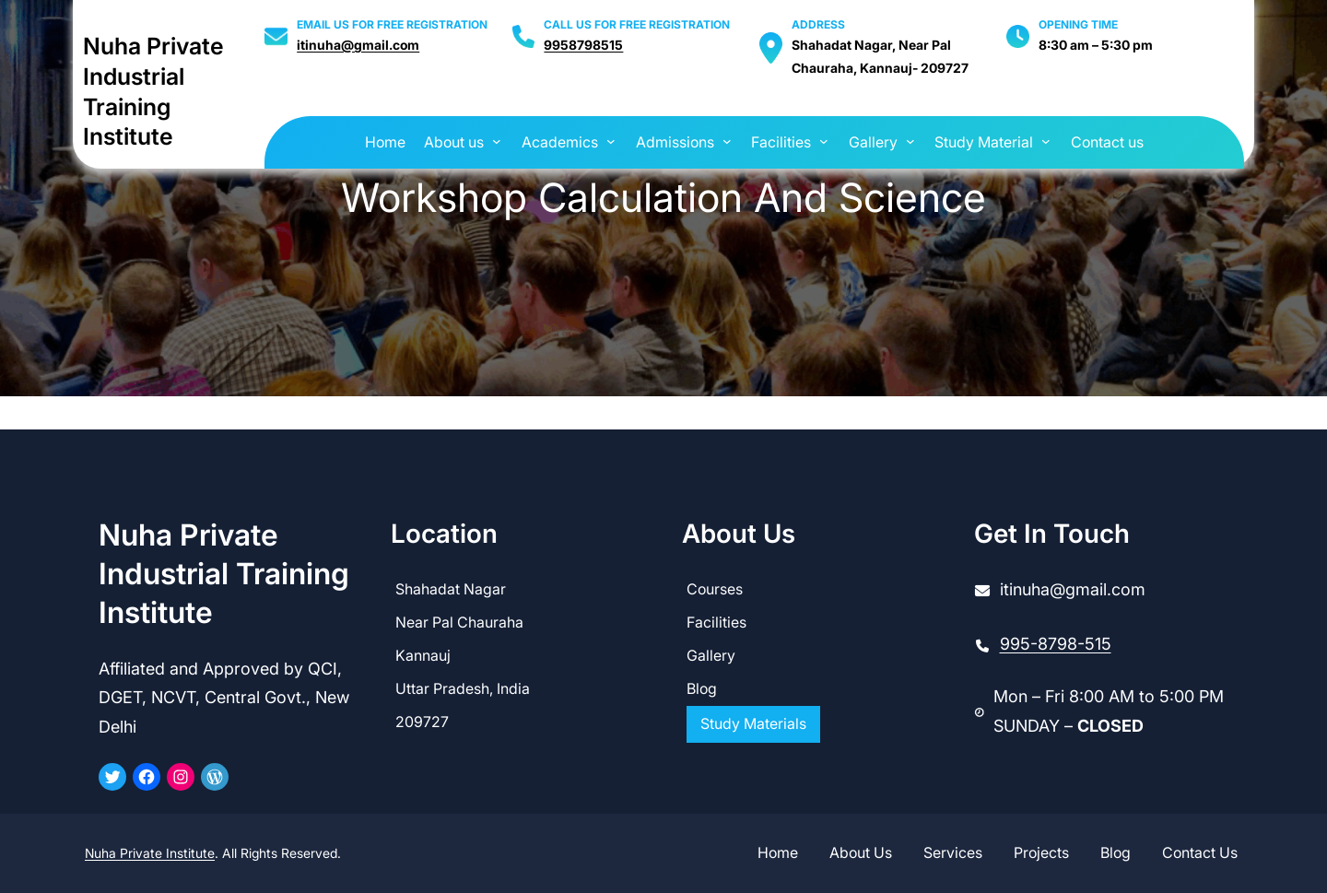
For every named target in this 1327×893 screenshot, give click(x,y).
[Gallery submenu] (910, 141)
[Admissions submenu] (727, 141)
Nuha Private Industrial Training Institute (224, 573)
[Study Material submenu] (1046, 141)
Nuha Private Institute (150, 853)
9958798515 (583, 45)
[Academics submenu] (611, 141)
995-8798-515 (1055, 643)
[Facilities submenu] (823, 141)
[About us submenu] (496, 141)
